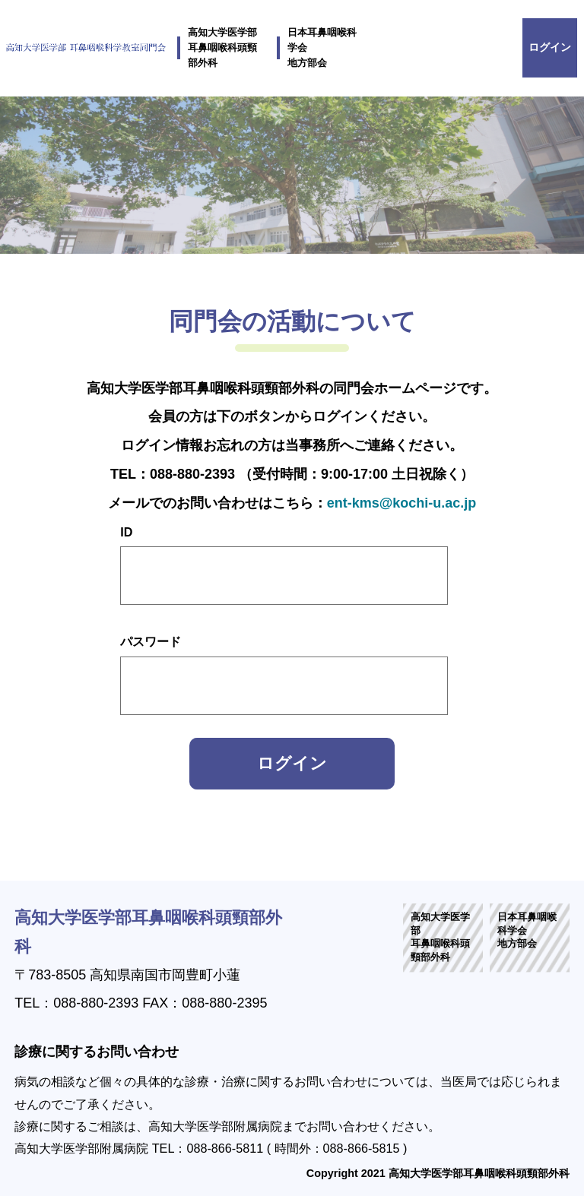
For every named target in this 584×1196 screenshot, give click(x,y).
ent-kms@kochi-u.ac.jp (402, 503)
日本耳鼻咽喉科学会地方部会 (322, 47)
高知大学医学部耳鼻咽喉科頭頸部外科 (222, 47)
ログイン (549, 47)
